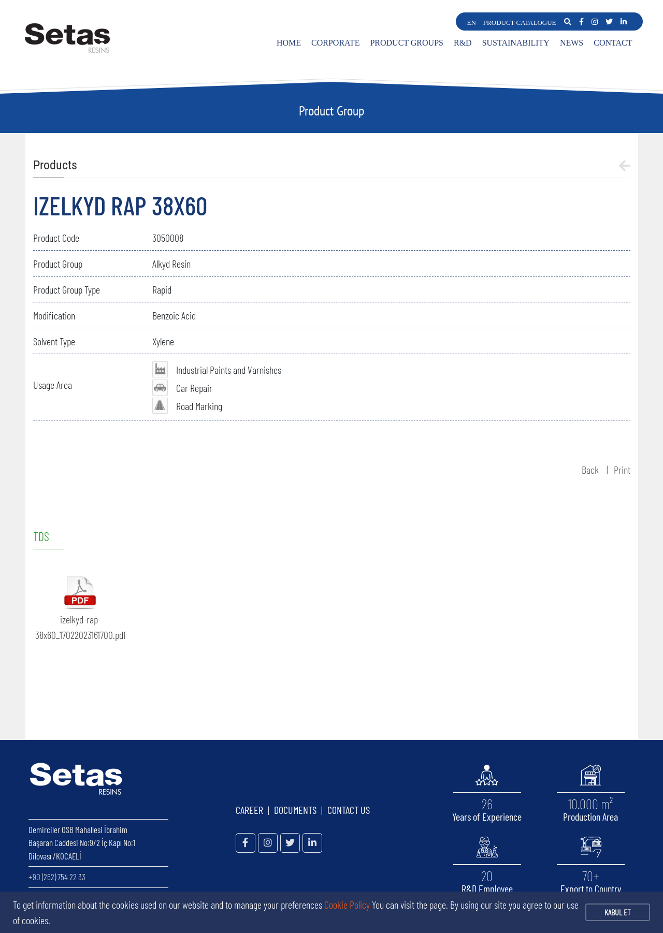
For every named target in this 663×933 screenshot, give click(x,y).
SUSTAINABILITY (516, 42)
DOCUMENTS (295, 810)
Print (622, 469)
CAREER (249, 810)
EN (471, 22)
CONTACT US (348, 810)
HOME (289, 42)
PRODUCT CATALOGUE (519, 22)
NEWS (571, 42)
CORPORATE (335, 42)
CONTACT (613, 42)
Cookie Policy (347, 904)
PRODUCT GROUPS (406, 42)
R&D (463, 42)
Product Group (331, 110)
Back (590, 469)
